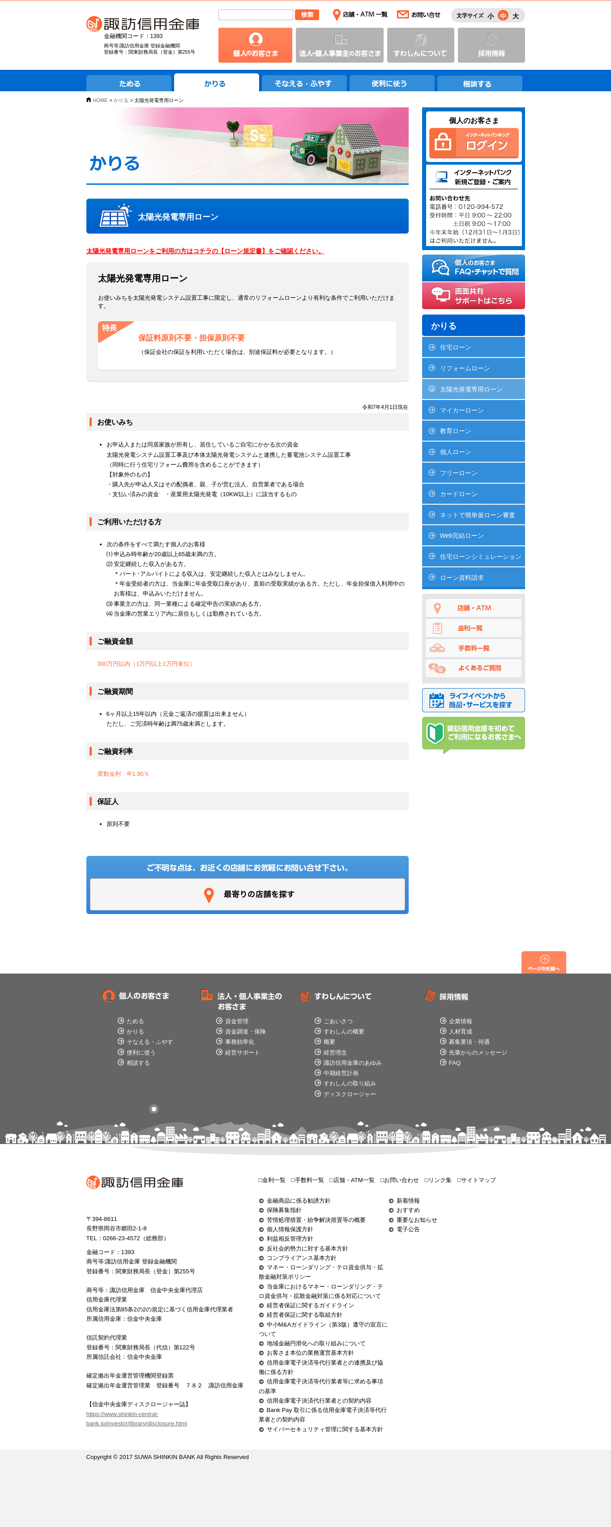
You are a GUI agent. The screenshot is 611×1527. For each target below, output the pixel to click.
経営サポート (242, 1052)
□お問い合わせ (399, 1180)
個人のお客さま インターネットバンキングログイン (474, 143)
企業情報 (460, 1021)
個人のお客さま (255, 45)
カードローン (459, 494)
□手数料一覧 (307, 1180)
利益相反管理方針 (290, 1238)
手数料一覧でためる (473, 648)
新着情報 (408, 1200)
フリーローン (459, 472)
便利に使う (393, 82)
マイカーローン (462, 410)
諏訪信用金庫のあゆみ (353, 1062)
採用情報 (491, 45)
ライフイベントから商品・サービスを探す (473, 700)
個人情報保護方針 (290, 1229)
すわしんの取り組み (350, 1083)
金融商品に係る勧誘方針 (299, 1200)
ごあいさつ (338, 1021)
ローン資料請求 (462, 577)
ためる (129, 82)
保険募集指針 (284, 1210)
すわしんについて (420, 45)
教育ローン (455, 430)
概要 (329, 1041)
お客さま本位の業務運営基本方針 (310, 1352)
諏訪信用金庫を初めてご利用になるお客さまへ (473, 735)
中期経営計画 (341, 1073)
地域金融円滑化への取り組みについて (316, 1343)
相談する (480, 82)
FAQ (455, 1062)
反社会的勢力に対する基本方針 (307, 1248)
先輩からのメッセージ (478, 1052)
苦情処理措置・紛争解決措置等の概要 (316, 1219)
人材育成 (460, 1031)
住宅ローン (455, 347)
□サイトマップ (476, 1180)
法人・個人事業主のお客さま (340, 45)
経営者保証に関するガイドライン (310, 1305)
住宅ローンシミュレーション (480, 556)
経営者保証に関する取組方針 (304, 1314)
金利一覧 (473, 628)
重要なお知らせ (417, 1219)
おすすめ (408, 1210)
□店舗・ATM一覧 (352, 1180)
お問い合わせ (418, 15)
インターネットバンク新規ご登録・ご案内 (474, 205)
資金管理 (236, 1021)
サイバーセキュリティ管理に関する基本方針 (325, 1429)
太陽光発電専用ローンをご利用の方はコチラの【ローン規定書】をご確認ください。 (205, 251)
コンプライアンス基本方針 (302, 1258)
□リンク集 (438, 1180)
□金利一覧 (272, 1180)
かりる (217, 82)
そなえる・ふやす (305, 82)
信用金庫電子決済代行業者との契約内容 (319, 1400)
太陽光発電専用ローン (471, 389)
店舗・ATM (473, 608)
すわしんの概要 (344, 1031)
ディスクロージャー (350, 1094)
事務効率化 (239, 1041)
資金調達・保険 (245, 1031)
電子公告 (408, 1229)
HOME (100, 100)
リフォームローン (465, 368)
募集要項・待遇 (469, 1041)
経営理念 (335, 1052)
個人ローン (455, 451)
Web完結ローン (462, 535)
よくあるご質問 (473, 668)
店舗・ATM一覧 (360, 15)
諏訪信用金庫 (142, 24)
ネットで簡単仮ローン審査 (477, 515)
